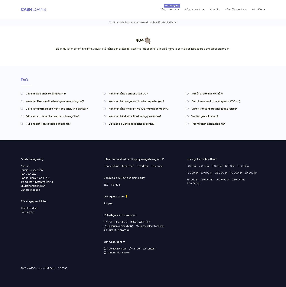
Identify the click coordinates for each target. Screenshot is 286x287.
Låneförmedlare (236, 9)
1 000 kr (191, 166)
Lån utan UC (194, 9)
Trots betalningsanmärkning (37, 181)
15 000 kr (192, 172)
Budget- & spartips (118, 230)
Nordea (115, 184)
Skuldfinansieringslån (33, 185)
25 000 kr (221, 172)
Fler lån (258, 9)
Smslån (214, 9)
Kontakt (149, 248)
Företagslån (27, 212)
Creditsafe (143, 166)
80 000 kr (207, 179)
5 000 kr (217, 166)
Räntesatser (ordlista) (152, 226)
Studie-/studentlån (32, 170)
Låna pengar (170, 7)
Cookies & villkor (115, 248)
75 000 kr (193, 179)
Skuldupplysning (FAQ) (120, 226)
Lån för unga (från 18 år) (35, 178)
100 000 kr (222, 179)
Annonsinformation (117, 252)
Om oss (135, 248)
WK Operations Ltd (39, 268)
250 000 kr (239, 179)
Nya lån (25, 166)
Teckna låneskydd (117, 222)
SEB (106, 184)
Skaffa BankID (141, 222)
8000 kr (230, 166)
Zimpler (108, 203)
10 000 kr (243, 166)
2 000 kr (204, 166)
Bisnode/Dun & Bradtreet (119, 166)
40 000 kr (236, 172)
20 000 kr (207, 172)
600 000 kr (194, 183)
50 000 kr (251, 172)
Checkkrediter (29, 208)
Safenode (157, 166)
